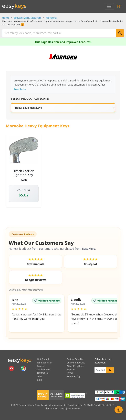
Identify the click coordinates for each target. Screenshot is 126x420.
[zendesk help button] (119, 409)
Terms (70, 372)
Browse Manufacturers (28, 18)
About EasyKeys (75, 365)
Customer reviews (76, 362)
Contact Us (42, 372)
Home (6, 18)
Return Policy (73, 375)
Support (71, 368)
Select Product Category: (30, 97)
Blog (39, 379)
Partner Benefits (75, 358)
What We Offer (44, 362)
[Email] (100, 369)
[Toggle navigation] (109, 6)
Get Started (43, 358)
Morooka (51, 18)
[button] (36, 312)
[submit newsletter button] (110, 369)
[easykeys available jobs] (50, 394)
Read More (20, 88)
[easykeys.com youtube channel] (12, 367)
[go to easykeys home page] (20, 359)
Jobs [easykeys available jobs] (39, 375)
